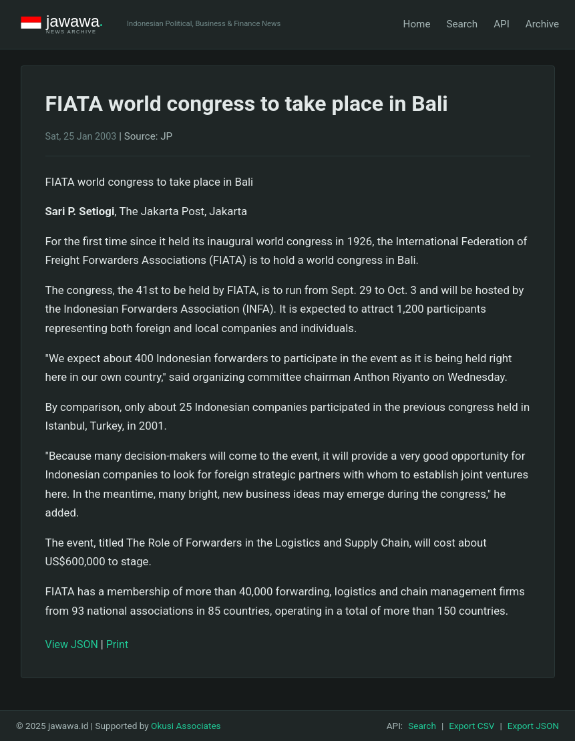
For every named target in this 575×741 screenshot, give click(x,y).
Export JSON (533, 725)
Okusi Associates (186, 725)
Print (117, 644)
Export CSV (471, 725)
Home (417, 24)
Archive (542, 24)
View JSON (71, 644)
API (502, 24)
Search (461, 24)
